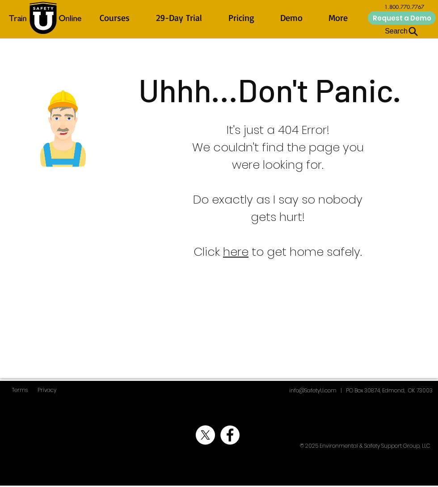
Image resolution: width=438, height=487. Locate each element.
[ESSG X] (205, 435)
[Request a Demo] (402, 18)
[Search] (402, 31)
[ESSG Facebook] (230, 435)
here (235, 252)
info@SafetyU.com (313, 390)
